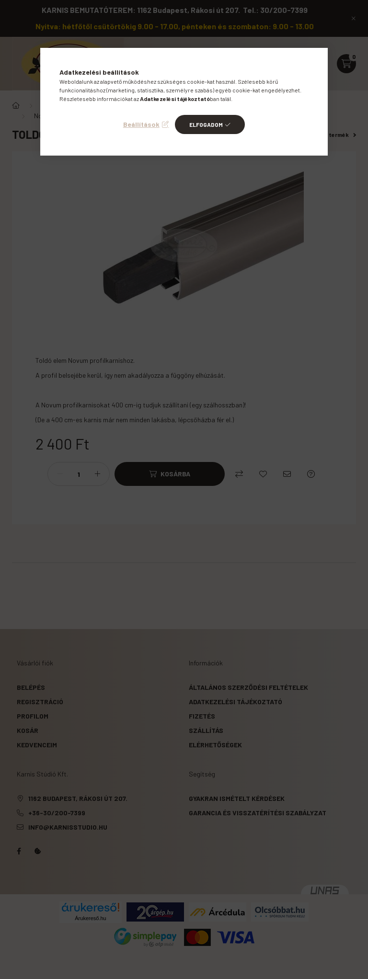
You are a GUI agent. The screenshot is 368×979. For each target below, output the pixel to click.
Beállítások (141, 124)
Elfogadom (206, 124)
